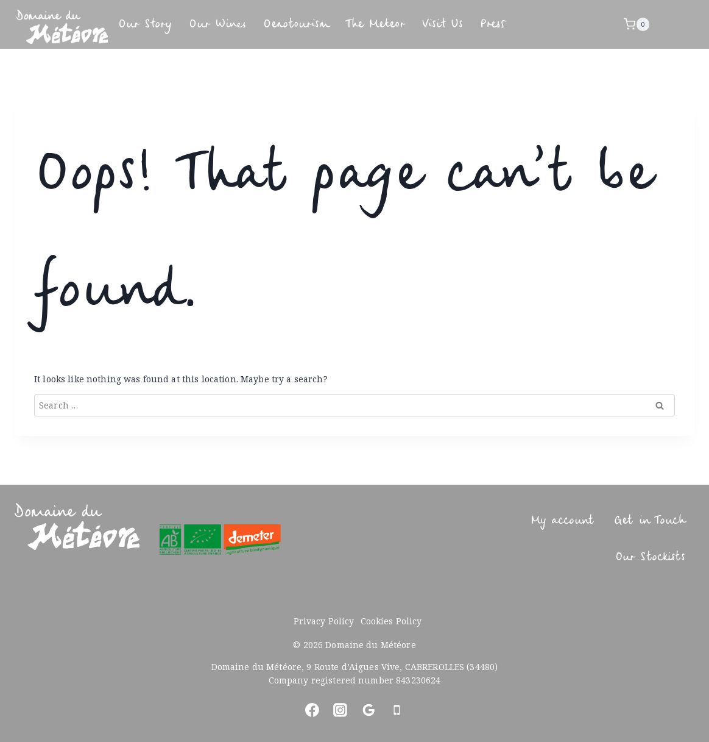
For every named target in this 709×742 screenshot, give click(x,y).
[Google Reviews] (368, 710)
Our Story (152, 24)
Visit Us (524, 24)
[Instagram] (340, 710)
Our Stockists (639, 557)
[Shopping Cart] (641, 24)
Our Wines (239, 24)
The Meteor (439, 24)
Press (587, 24)
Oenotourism (338, 24)
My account (538, 521)
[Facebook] (312, 710)
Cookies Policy (391, 621)
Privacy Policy (324, 621)
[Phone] (397, 710)
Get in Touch (641, 521)
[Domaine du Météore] (62, 26)
